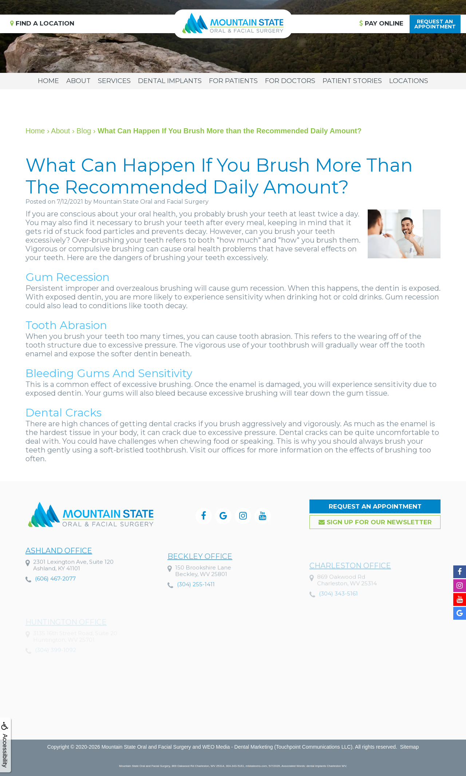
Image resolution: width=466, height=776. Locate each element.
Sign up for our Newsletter (375, 522)
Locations (408, 81)
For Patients (233, 81)
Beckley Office (199, 578)
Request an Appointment (375, 506)
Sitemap (409, 747)
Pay (381, 23)
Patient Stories (352, 81)
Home (48, 81)
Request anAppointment (435, 24)
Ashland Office (58, 567)
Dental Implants (170, 81)
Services (114, 81)
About (78, 81)
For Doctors (290, 81)
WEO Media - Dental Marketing (237, 747)
